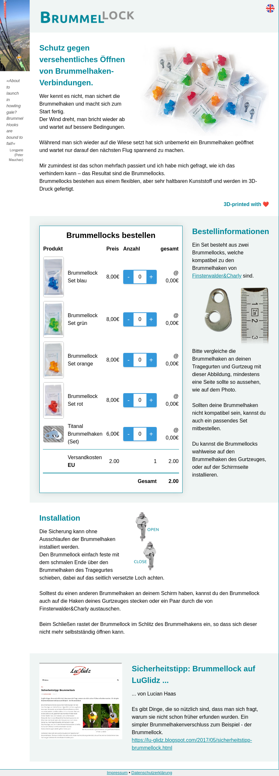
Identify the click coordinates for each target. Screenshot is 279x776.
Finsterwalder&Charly (217, 276)
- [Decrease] (128, 276)
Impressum (117, 772)
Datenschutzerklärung (151, 772)
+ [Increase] (151, 276)
